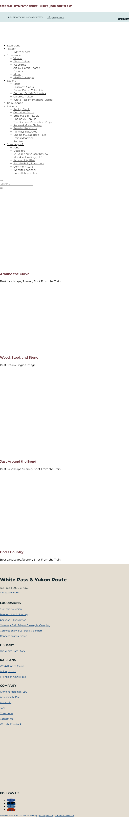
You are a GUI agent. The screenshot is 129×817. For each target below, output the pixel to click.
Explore (11, 80)
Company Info (15, 144)
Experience (14, 55)
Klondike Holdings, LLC (27, 157)
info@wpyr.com (55, 17)
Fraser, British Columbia (28, 90)
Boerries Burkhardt (25, 128)
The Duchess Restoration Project (33, 122)
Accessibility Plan (24, 160)
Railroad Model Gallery (27, 125)
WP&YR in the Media (12, 666)
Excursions (13, 45)
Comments (6, 713)
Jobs (16, 147)
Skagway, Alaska (23, 87)
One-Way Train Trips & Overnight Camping (25, 625)
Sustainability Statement (28, 163)
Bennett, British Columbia (29, 93)
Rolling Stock (21, 109)
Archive (18, 141)
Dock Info (19, 150)
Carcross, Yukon (23, 96)
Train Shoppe (15, 102)
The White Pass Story (12, 650)
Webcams (19, 64)
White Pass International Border (33, 99)
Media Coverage (23, 77)
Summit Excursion (11, 609)
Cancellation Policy (25, 173)
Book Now (123, 19)
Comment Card (23, 166)
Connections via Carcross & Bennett (21, 630)
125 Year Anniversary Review (30, 153)
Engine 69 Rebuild (24, 118)
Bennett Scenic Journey (14, 614)
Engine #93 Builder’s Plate (29, 134)
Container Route (23, 112)
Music (17, 74)
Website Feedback (24, 169)
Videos (17, 58)
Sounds (18, 71)
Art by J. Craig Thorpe (26, 67)
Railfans (12, 106)
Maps (16, 83)
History (11, 48)
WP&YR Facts (21, 52)
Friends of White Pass (13, 676)
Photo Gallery (21, 61)
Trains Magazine (23, 138)
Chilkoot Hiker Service (13, 619)
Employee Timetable (26, 115)
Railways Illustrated (25, 131)
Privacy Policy (46, 815)
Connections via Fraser (13, 636)
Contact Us (6, 718)
